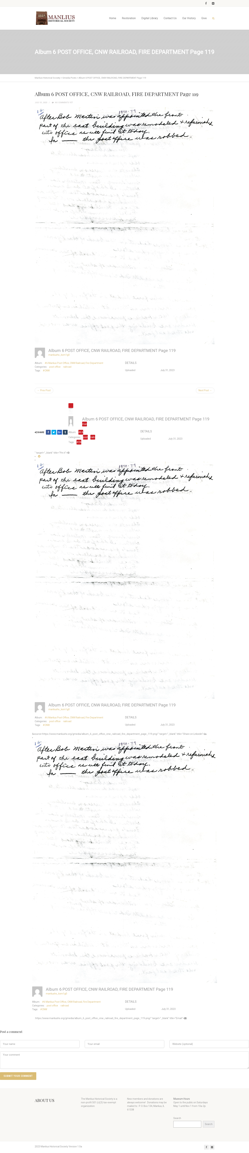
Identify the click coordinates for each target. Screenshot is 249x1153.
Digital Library (149, 18)
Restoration (129, 18)
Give (204, 18)
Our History (189, 18)
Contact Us (170, 18)
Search (177, 1118)
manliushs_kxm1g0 (59, 354)
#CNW (46, 370)
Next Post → (205, 390)
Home (112, 18)
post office (55, 366)
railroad (67, 366)
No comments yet (62, 102)
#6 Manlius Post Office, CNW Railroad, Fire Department (74, 363)
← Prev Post (44, 390)
